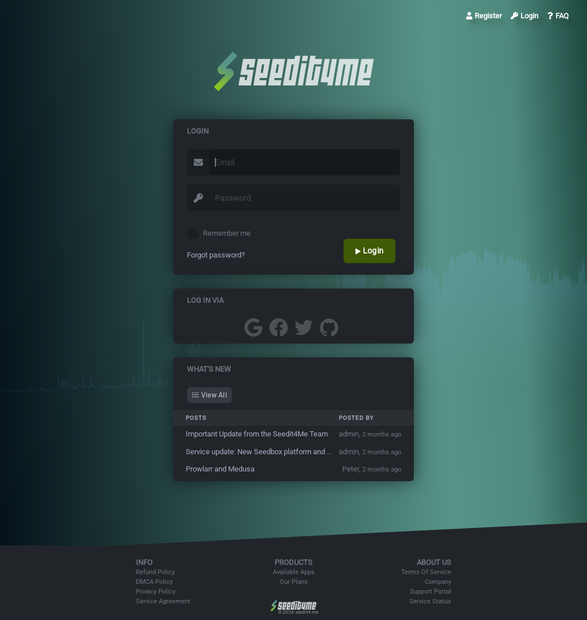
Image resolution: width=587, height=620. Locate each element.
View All (209, 395)
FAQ (558, 15)
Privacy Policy (155, 591)
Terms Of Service (426, 572)
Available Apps (294, 572)
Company (438, 582)
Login (524, 15)
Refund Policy (155, 572)
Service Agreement (163, 601)
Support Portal (430, 591)
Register (484, 15)
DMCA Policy (154, 582)
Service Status (430, 601)
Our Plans (294, 582)
